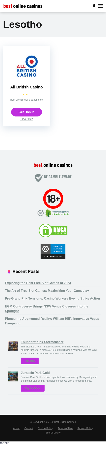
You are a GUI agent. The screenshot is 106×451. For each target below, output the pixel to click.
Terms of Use (65, 434)
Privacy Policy (85, 434)
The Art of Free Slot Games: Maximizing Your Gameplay (47, 297)
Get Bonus (26, 117)
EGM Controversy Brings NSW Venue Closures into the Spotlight (46, 315)
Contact (28, 434)
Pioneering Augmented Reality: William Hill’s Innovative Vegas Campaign (52, 327)
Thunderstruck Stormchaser (42, 348)
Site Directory (53, 439)
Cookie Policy (45, 434)
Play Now (29, 367)
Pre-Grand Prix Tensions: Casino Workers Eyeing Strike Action (52, 304)
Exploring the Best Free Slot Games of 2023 (38, 289)
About (16, 434)
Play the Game (32, 394)
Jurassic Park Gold (35, 379)
